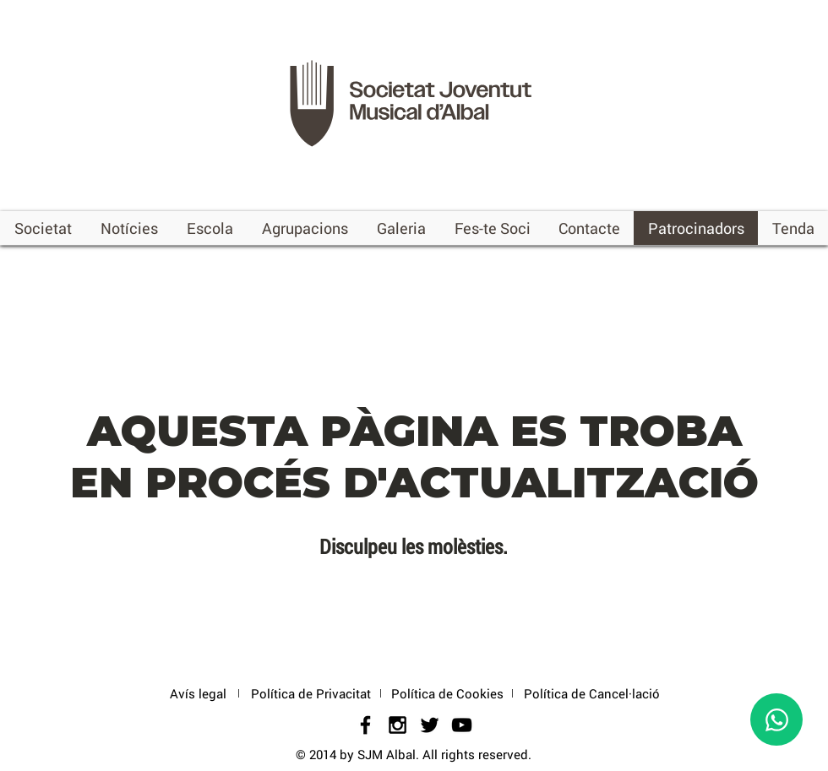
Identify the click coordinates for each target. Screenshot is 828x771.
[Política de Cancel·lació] (592, 693)
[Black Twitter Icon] (429, 725)
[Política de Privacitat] (311, 693)
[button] (42, 228)
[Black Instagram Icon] (397, 725)
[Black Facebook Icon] (365, 725)
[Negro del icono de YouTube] (461, 725)
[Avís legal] (197, 693)
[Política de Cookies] (447, 693)
